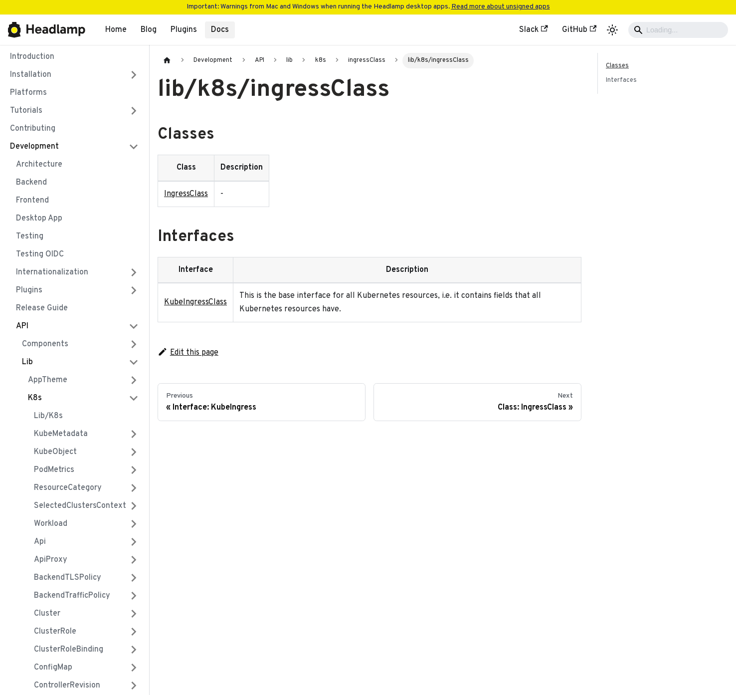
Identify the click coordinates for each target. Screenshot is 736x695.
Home (116, 30)
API (22, 326)
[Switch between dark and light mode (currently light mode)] (612, 30)
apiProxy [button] (50, 560)
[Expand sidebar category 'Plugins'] (134, 290)
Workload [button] (50, 524)
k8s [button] (35, 398)
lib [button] (27, 362)
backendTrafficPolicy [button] (72, 596)
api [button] (40, 542)
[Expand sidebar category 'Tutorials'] (134, 111)
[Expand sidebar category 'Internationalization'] (134, 272)
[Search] (678, 30)
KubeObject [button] (55, 452)
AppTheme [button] (47, 380)
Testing (29, 236)
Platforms (28, 93)
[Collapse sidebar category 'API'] (134, 326)
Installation (30, 75)
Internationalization (52, 272)
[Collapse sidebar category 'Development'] (134, 147)
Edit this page (188, 353)
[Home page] (167, 60)
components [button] (45, 344)
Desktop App (39, 219)
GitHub (579, 30)
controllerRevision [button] (67, 686)
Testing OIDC (40, 254)
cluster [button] (47, 614)
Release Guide (42, 308)
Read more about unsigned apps (500, 6)
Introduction (32, 57)
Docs (220, 30)
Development (34, 147)
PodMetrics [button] (54, 470)
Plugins (184, 30)
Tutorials (26, 111)
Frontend (32, 201)
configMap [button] (53, 668)
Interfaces (621, 80)
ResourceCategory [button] (68, 488)
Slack (533, 30)
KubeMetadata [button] (61, 434)
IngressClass (186, 194)
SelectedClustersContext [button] (80, 506)
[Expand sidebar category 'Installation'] (134, 75)
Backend (31, 183)
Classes (617, 66)
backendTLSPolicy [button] (67, 578)
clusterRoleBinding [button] (68, 650)
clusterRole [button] (55, 632)
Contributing (32, 129)
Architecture (39, 165)
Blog (149, 30)
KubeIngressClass (195, 302)
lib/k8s (48, 416)
